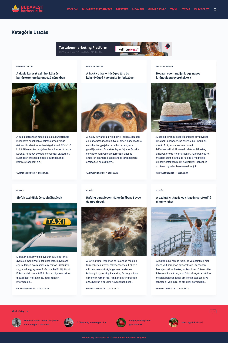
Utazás (185, 9)
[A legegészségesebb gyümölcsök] (121, 322)
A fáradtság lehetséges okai (91, 322)
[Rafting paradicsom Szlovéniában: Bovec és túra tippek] (114, 231)
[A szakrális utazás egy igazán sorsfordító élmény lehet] (183, 231)
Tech (173, 9)
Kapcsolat (201, 9)
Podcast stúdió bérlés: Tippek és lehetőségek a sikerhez (41, 322)
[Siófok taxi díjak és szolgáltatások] (44, 227)
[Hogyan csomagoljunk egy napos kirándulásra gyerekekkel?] (183, 107)
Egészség (122, 9)
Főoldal (72, 9)
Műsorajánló (157, 9)
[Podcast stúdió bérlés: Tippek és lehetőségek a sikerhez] (16, 322)
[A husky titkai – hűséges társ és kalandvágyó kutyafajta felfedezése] (114, 107)
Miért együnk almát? (192, 322)
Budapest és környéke (97, 9)
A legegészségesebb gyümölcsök (140, 322)
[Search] (215, 9)
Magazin (138, 9)
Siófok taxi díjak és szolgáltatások (40, 197)
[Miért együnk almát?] (173, 322)
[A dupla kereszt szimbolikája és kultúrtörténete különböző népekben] (44, 107)
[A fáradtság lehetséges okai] (69, 322)
